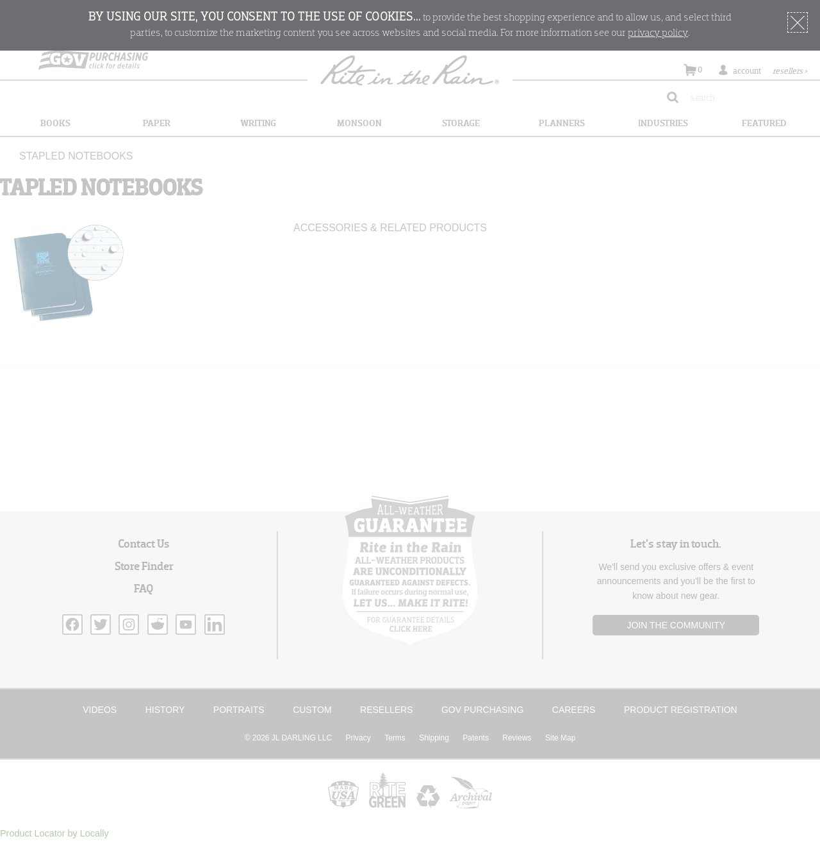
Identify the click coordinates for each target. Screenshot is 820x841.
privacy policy (658, 33)
